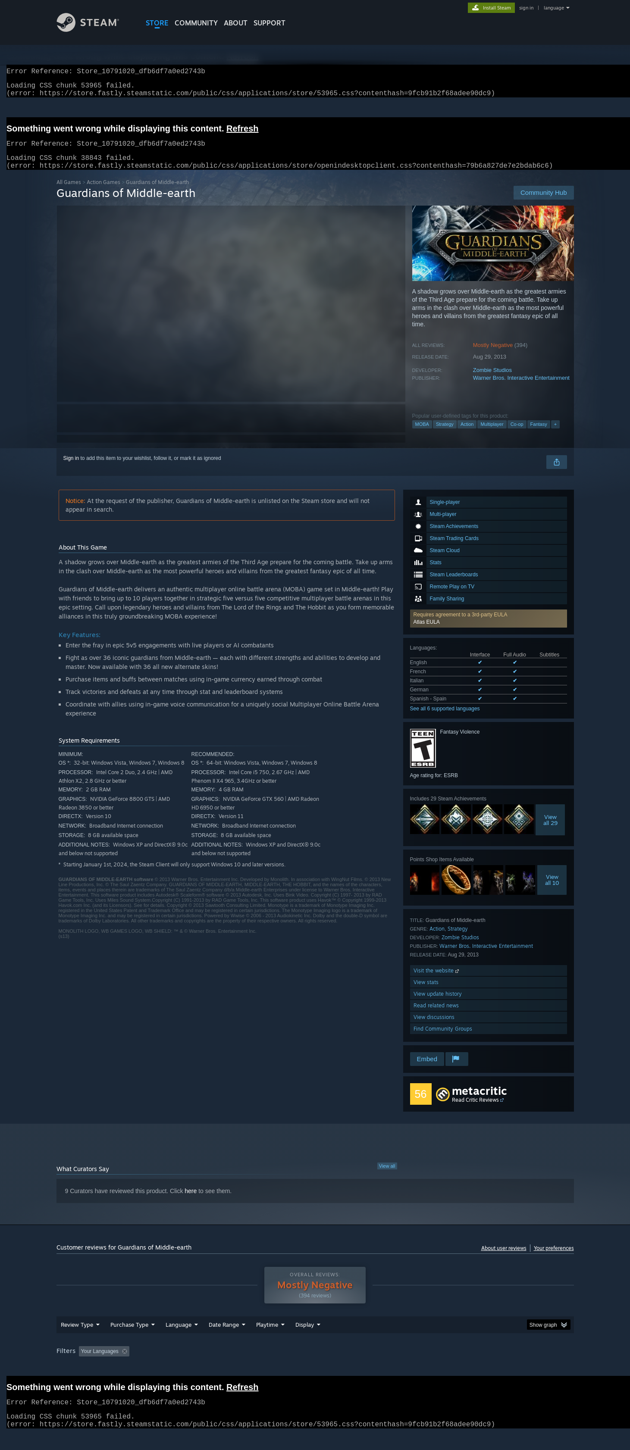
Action (467, 434)
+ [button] (555, 434)
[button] (488, 629)
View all (387, 1176)
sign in (526, 8)
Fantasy (538, 434)
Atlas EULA (427, 632)
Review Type (77, 1334)
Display (304, 1334)
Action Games (103, 192)
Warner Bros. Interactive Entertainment (521, 388)
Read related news (436, 1015)
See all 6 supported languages (445, 719)
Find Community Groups (443, 1039)
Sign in (71, 469)
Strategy (445, 434)
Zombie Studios (492, 380)
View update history (438, 1004)
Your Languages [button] (100, 1362)
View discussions (434, 1027)
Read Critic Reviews (475, 1110)
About (236, 23)
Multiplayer (491, 434)
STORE (157, 23)
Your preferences (554, 1258)
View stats (426, 992)
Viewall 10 (552, 890)
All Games (68, 192)
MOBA (422, 434)
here (191, 1201)
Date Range (224, 1334)
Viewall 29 (550, 830)
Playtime (267, 1334)
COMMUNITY (196, 23)
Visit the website (437, 981)
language (554, 8)
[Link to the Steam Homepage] (94, 29)
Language (178, 1334)
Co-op (517, 434)
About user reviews (504, 1258)
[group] (315, 1362)
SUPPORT (269, 23)
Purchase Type (129, 1334)
